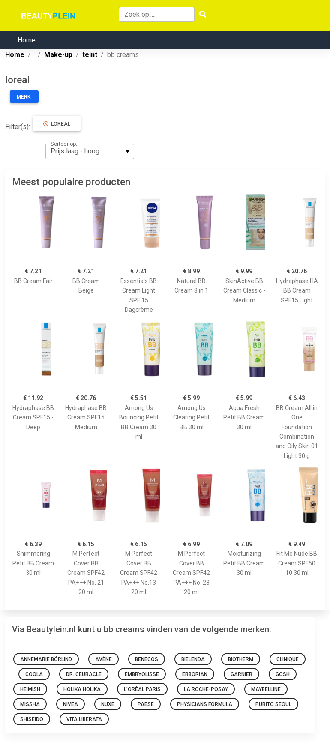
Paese (146, 704)
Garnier (241, 674)
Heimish (30, 689)
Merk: (24, 97)
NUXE (107, 704)
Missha (30, 704)
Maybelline (266, 689)
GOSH (283, 674)
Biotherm (240, 659)
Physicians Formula (204, 704)
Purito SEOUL (273, 704)
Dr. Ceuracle (84, 674)
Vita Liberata (84, 719)
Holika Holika (82, 689)
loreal (56, 124)
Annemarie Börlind (46, 659)
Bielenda (193, 659)
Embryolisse (142, 674)
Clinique (287, 659)
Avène (103, 659)
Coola (34, 674)
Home (27, 40)
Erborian (194, 674)
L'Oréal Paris (142, 689)
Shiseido (31, 719)
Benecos (146, 659)
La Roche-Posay (206, 689)
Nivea (70, 704)
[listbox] (89, 151)
